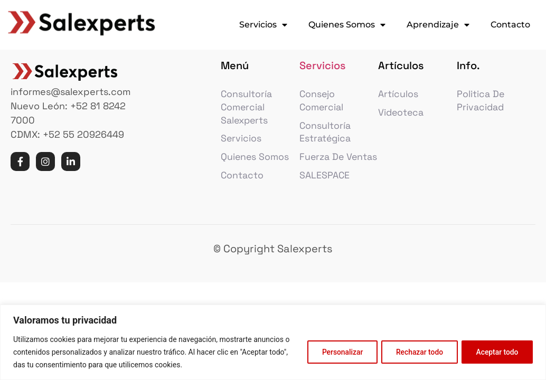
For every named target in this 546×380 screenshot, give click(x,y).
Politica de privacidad (481, 104)
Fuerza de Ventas (322, 167)
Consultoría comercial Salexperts (246, 110)
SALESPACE (324, 193)
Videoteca (401, 116)
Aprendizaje (438, 24)
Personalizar (336, 352)
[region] (273, 342)
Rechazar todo (416, 352)
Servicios (263, 24)
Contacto (510, 25)
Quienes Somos (346, 24)
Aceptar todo (496, 352)
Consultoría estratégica (325, 136)
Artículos (398, 97)
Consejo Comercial (321, 104)
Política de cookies (216, 364)
